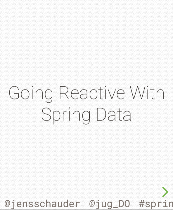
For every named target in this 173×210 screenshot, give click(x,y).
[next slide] (164, 192)
